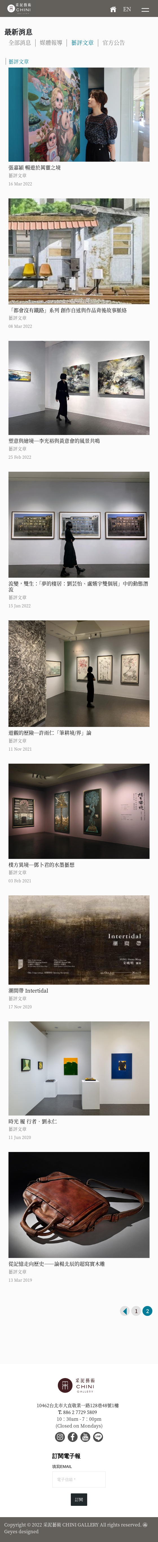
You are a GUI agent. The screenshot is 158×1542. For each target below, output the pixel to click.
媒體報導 (51, 42)
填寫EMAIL (62, 1467)
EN (127, 9)
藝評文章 (82, 42)
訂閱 (79, 1499)
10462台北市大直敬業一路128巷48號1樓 (78, 1405)
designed (29, 1531)
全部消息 (19, 42)
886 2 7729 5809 (80, 1412)
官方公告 (113, 42)
